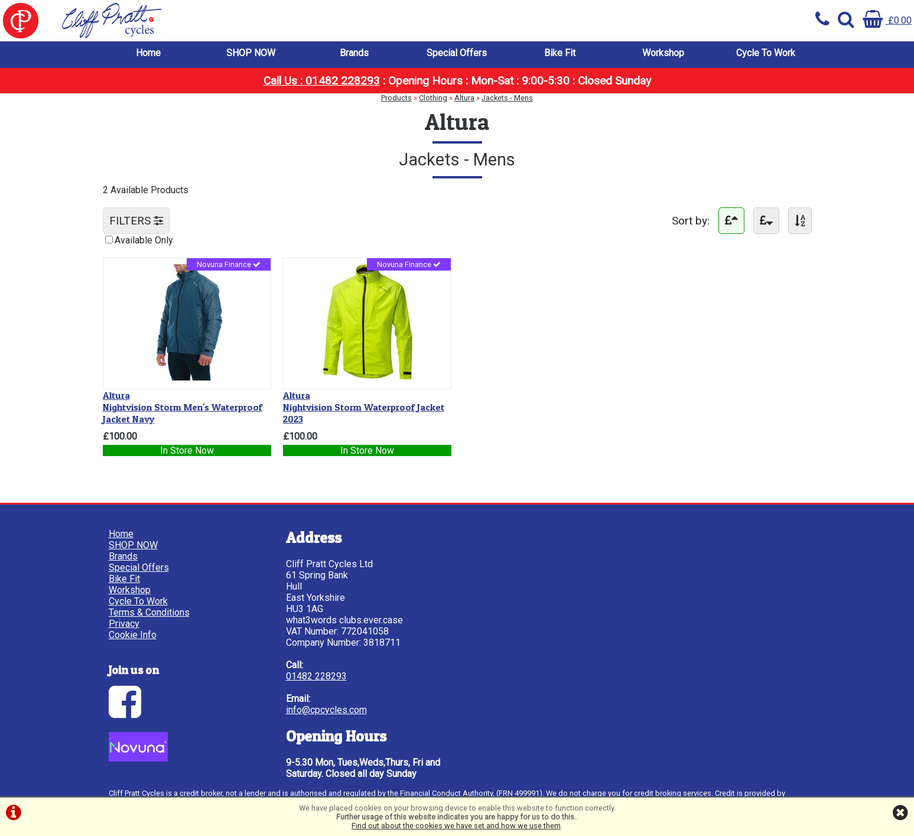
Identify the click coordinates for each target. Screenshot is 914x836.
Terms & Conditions (149, 612)
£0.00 (887, 20)
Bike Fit (559, 52)
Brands (354, 52)
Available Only (144, 240)
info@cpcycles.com (326, 709)
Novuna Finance (229, 264)
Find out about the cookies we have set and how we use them (456, 825)
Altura (464, 97)
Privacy (124, 623)
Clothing (433, 97)
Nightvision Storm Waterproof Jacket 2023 (363, 407)
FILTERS (136, 220)
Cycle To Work (765, 52)
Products (396, 97)
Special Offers (457, 52)
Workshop (663, 52)
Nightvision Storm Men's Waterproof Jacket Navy (182, 407)
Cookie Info (133, 634)
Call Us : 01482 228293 (322, 80)
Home (148, 52)
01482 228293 (316, 676)
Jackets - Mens (507, 97)
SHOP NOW (250, 52)
